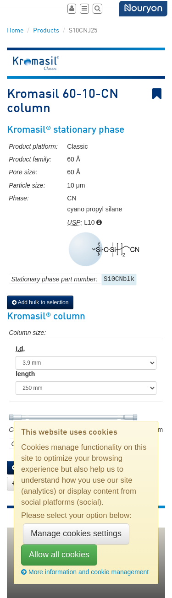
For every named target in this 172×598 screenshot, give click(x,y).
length (25, 373)
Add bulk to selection (40, 302)
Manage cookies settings (76, 533)
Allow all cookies (59, 554)
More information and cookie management (85, 572)
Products (46, 30)
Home (15, 30)
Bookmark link (158, 94)
